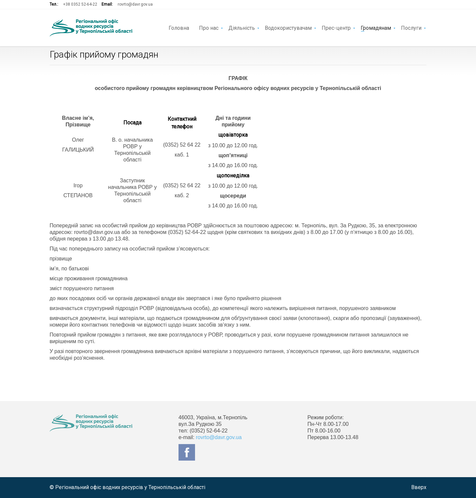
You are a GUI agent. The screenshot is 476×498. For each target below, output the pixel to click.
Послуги (411, 27)
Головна (179, 27)
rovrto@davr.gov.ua (135, 4)
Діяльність (241, 27)
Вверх (418, 487)
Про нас (208, 27)
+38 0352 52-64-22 (80, 4)
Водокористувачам (288, 27)
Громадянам (376, 27)
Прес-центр (336, 27)
